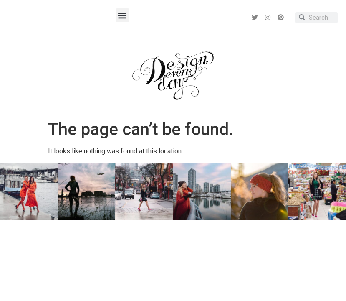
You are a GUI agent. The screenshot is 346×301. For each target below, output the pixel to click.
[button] (122, 15)
